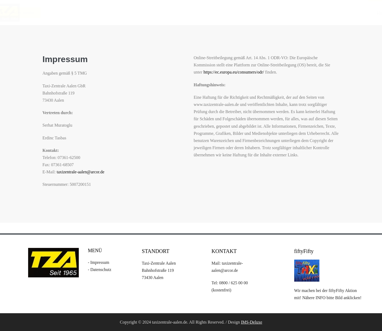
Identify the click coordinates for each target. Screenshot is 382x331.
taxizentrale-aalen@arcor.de (81, 172)
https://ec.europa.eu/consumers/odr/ (233, 72)
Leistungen (281, 13)
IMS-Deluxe (251, 322)
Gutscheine (347, 13)
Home (248, 13)
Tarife (314, 13)
